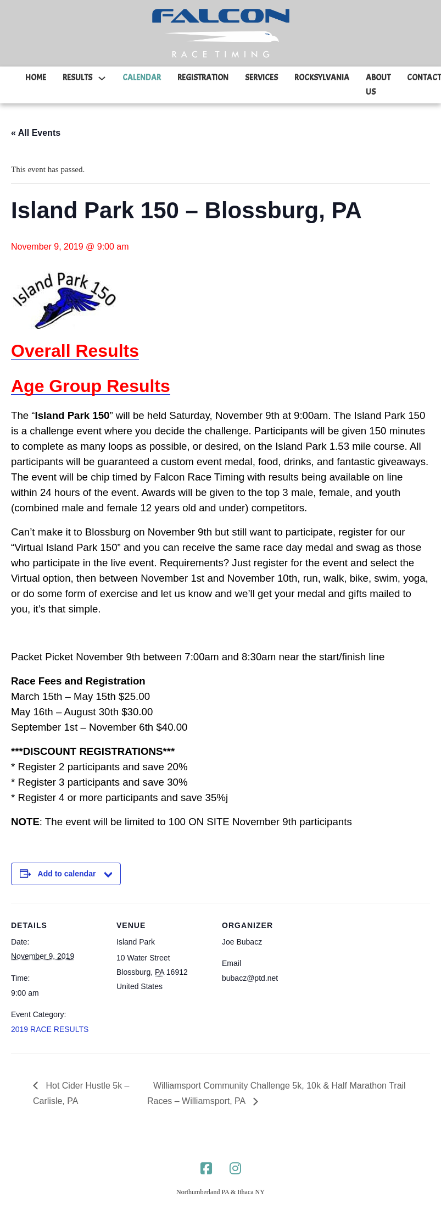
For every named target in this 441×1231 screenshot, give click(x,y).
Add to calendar (67, 873)
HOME (35, 78)
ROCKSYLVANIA (321, 78)
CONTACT (424, 78)
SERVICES (261, 78)
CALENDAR (141, 78)
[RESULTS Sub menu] (102, 78)
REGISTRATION (202, 78)
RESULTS (77, 78)
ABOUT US (378, 85)
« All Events (35, 132)
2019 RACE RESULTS (49, 1029)
